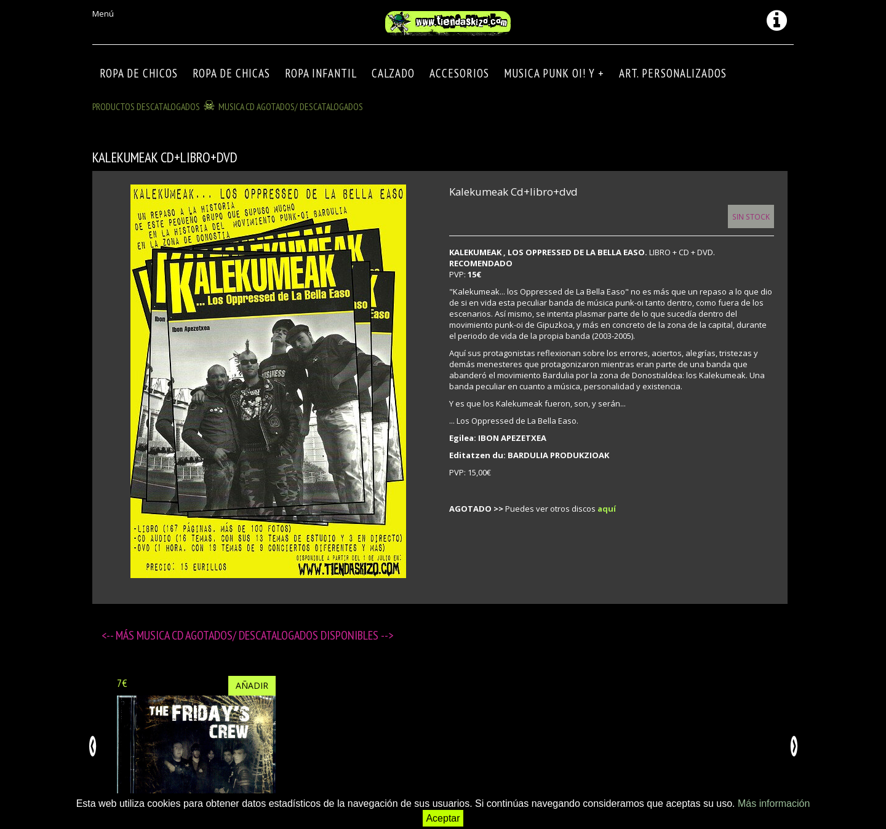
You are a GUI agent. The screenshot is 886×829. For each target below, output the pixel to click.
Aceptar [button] (443, 818)
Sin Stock (751, 216)
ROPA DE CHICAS (231, 73)
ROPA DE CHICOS (139, 73)
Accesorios (459, 73)
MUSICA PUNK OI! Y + (554, 73)
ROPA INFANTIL (321, 73)
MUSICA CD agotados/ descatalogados (290, 106)
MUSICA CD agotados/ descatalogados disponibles (259, 635)
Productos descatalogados (146, 106)
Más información (774, 803)
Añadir (252, 685)
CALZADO (393, 73)
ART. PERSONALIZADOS (673, 73)
